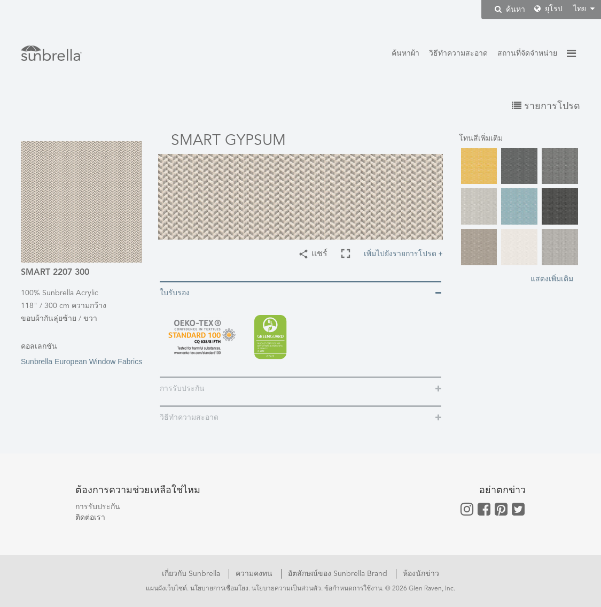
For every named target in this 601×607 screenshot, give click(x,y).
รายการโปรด (546, 106)
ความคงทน (255, 574)
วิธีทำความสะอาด (458, 53)
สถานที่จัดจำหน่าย (527, 53)
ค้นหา (510, 9)
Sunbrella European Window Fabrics (81, 353)
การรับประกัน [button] (182, 389)
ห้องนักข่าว (421, 574)
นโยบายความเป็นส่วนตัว (286, 589)
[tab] (300, 292)
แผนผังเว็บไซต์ (166, 589)
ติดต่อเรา (90, 517)
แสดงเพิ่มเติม (551, 278)
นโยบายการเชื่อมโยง (219, 589)
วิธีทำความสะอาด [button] (189, 417)
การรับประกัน (97, 507)
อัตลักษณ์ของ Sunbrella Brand (338, 574)
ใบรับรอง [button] (175, 293)
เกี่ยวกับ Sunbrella (192, 574)
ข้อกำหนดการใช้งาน (353, 589)
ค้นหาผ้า (405, 53)
